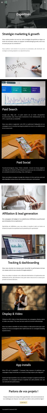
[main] (23, 14)
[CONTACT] (23, 402)
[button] (2, 2)
